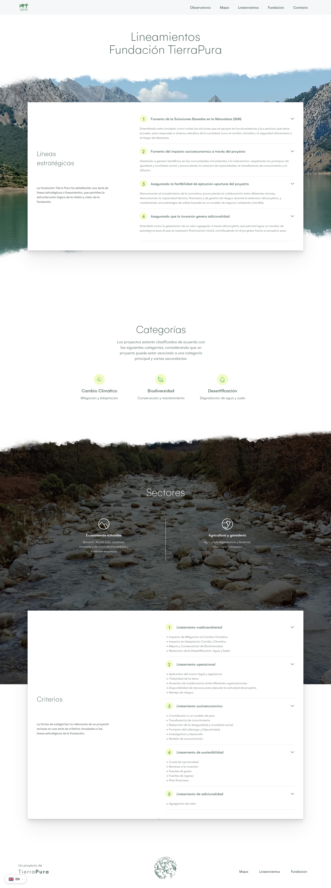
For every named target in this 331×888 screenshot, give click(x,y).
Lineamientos (248, 7)
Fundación (276, 7)
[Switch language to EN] (16, 879)
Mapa (224, 7)
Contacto (300, 7)
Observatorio (200, 7)
